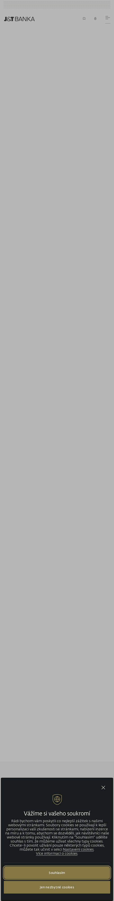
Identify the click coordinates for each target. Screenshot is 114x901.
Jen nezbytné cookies (57, 887)
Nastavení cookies (78, 849)
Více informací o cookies (57, 853)
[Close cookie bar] (103, 787)
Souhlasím (57, 873)
